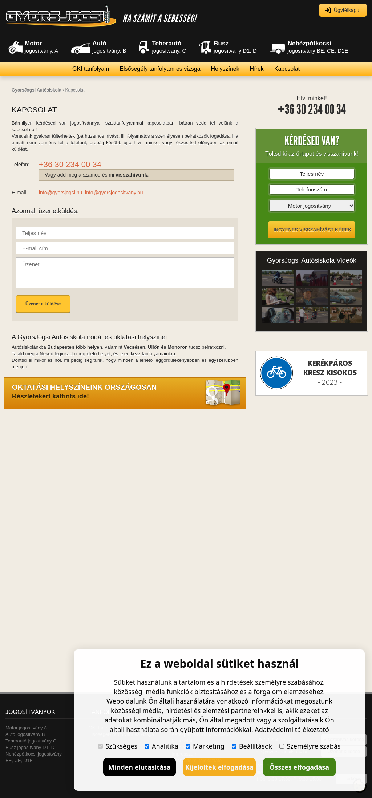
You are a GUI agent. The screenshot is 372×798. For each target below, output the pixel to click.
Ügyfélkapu (346, 10)
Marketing (205, 746)
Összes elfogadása (299, 767)
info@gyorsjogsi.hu (60, 192)
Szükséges (117, 746)
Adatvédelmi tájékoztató (292, 729)
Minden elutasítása (139, 767)
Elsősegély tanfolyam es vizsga (160, 69)
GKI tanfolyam (90, 69)
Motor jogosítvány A (26, 727)
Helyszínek (225, 69)
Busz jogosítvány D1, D (29, 747)
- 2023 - (330, 373)
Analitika (161, 746)
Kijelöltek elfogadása (219, 767)
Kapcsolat (287, 69)
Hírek (257, 69)
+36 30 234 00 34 (312, 110)
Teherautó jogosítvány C (30, 741)
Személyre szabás (309, 746)
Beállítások (252, 746)
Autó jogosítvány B (25, 734)
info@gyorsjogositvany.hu (114, 192)
